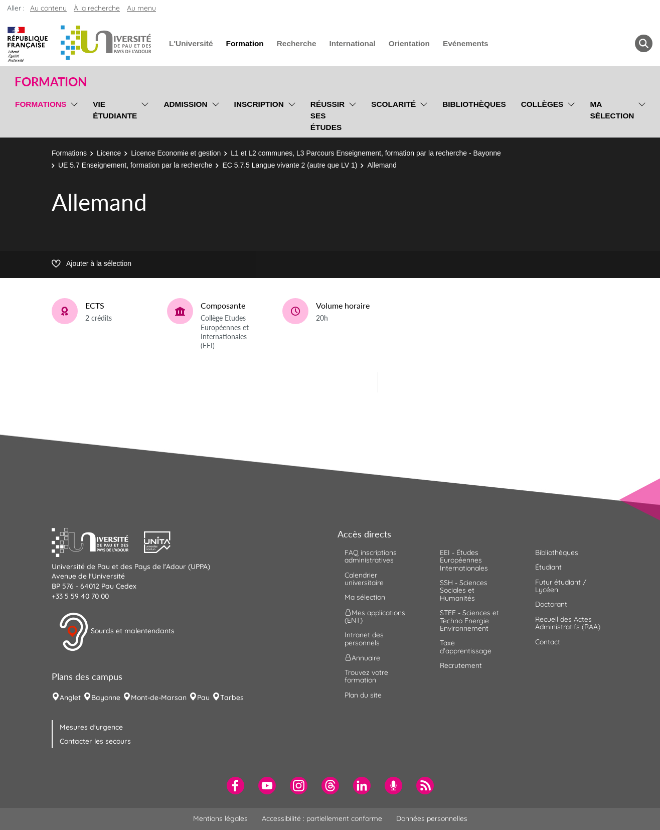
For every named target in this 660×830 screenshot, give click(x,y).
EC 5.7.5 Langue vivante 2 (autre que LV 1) (289, 165)
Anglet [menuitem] (70, 697)
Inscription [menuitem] (259, 104)
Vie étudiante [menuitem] (115, 110)
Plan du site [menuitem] (363, 695)
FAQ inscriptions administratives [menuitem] (371, 556)
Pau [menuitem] (203, 697)
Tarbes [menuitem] (232, 697)
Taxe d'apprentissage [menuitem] (465, 646)
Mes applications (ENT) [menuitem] (375, 616)
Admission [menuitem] (185, 104)
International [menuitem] (352, 43)
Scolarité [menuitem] (393, 104)
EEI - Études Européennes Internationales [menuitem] (464, 560)
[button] (98, 540)
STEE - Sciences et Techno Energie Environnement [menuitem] (469, 620)
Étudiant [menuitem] (548, 567)
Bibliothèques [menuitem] (474, 104)
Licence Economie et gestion (176, 153)
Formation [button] (51, 82)
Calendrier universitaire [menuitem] (364, 579)
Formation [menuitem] (244, 43)
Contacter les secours (95, 741)
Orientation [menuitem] (409, 43)
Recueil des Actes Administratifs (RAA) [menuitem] (567, 623)
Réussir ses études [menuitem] (327, 115)
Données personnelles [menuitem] (431, 818)
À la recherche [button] (97, 8)
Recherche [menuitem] (296, 43)
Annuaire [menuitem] (362, 657)
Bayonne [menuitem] (105, 697)
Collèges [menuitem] (542, 104)
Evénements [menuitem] (465, 43)
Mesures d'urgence (91, 727)
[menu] (72, 114)
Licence (109, 153)
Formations (69, 153)
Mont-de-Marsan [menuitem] (159, 697)
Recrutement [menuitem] (461, 665)
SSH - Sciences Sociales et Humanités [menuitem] (463, 590)
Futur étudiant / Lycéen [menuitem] (560, 586)
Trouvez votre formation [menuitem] (366, 676)
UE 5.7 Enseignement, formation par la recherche (135, 165)
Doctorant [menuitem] (551, 604)
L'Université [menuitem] (191, 43)
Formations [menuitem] (40, 104)
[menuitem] (235, 785)
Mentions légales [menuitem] (220, 818)
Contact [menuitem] (547, 641)
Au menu (141, 8)
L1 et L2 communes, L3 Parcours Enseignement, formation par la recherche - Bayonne (366, 153)
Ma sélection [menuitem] (612, 110)
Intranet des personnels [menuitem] (364, 638)
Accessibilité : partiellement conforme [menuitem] (322, 818)
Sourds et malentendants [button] (117, 632)
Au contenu (48, 8)
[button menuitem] (643, 43)
